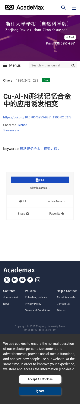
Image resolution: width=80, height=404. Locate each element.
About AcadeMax (67, 297)
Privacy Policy (33, 303)
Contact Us (63, 303)
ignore (40, 391)
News (6, 303)
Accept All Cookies (40, 379)
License (22, 125)
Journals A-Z (10, 297)
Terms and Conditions (37, 310)
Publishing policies (36, 297)
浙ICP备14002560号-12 (42, 330)
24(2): (28, 80)
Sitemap (61, 310)
